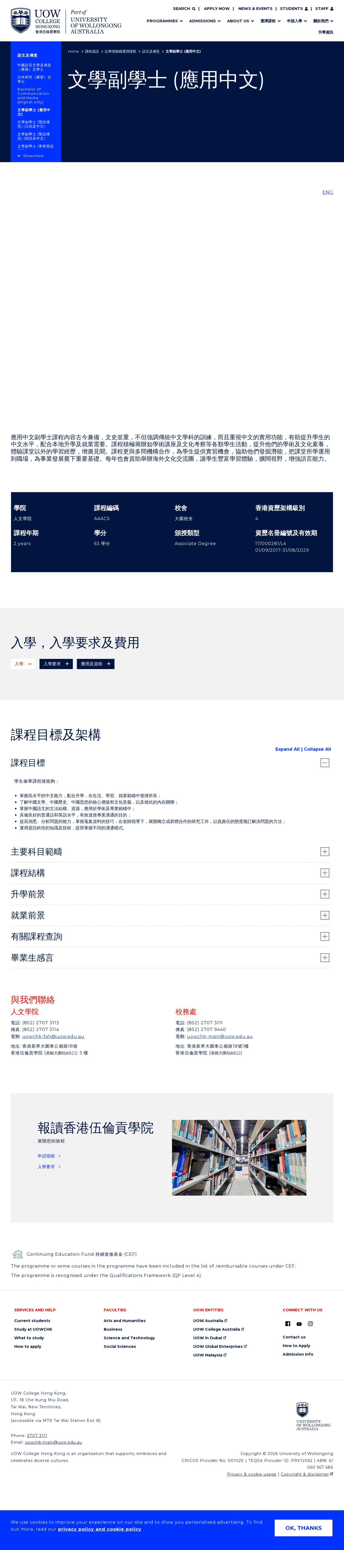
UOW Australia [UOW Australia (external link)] (208, 1388)
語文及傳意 (151, 51)
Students (291, 8)
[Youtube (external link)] (299, 1392)
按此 (86, 720)
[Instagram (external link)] (310, 1391)
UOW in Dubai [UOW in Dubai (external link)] (207, 1406)
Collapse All (317, 817)
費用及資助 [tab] (91, 663)
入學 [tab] (19, 663)
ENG (327, 192)
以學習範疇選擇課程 (120, 51)
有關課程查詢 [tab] (36, 1004)
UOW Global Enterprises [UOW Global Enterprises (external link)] (218, 1414)
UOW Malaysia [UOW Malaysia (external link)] (207, 1423)
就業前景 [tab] (28, 983)
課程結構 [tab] (28, 940)
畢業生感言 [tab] (32, 1025)
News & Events (255, 8)
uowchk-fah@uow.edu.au (53, 1104)
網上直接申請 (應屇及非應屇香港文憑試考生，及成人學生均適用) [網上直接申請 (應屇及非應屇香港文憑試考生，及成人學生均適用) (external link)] (90, 702)
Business (113, 1397)
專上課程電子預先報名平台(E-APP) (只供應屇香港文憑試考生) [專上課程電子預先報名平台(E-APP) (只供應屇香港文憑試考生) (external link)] (88, 695)
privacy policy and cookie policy (99, 1529)
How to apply (27, 1414)
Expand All (287, 817)
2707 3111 (37, 1503)
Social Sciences (120, 1414)
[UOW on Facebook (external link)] (288, 1391)
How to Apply (296, 1413)
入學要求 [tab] (52, 663)
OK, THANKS (303, 1528)
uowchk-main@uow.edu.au (220, 1104)
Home (73, 51)
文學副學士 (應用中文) (34, 112)
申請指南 (46, 1223)
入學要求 (46, 1234)
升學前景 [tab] (28, 962)
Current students (32, 1388)
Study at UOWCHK (33, 1397)
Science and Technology (129, 1406)
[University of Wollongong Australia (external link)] (313, 1484)
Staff (321, 8)
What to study (29, 1406)
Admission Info (298, 1422)
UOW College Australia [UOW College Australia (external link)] (216, 1397)
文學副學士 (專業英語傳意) (35, 148)
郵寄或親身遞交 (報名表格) (54, 708)
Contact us (294, 1405)
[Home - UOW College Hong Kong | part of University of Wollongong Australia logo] (66, 21)
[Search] (184, 8)
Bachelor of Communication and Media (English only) (33, 95)
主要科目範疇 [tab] (36, 919)
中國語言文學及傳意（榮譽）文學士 (34, 67)
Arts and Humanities (125, 1388)
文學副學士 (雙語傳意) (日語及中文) (33, 124)
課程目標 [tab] (28, 830)
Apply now (217, 8)
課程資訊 (92, 51)
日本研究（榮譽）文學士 (34, 79)
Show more (33, 156)
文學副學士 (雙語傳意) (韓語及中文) (33, 136)
